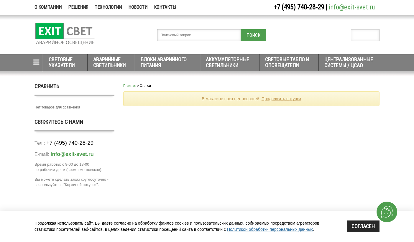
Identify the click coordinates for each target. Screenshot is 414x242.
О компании (48, 7)
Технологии (108, 7)
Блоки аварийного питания (164, 62)
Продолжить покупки (281, 98)
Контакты (165, 7)
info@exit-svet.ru (352, 7)
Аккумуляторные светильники (227, 62)
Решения (78, 7)
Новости (137, 7)
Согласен (363, 226)
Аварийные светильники (109, 62)
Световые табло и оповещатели (287, 62)
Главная (129, 85)
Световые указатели (62, 62)
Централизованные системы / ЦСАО (348, 62)
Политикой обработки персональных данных (270, 229)
